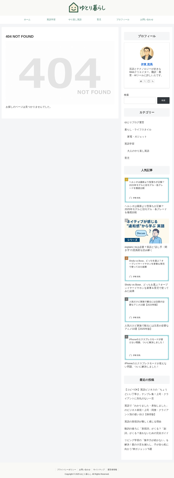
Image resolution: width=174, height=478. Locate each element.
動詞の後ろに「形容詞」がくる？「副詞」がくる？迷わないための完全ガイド (147, 430)
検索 (126, 95)
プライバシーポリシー (66, 469)
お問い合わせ (84, 469)
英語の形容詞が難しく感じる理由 (143, 421)
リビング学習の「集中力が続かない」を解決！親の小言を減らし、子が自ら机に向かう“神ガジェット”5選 (147, 444)
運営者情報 (112, 469)
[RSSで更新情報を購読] (152, 81)
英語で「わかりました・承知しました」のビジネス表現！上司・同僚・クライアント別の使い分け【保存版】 (147, 410)
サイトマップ (99, 469)
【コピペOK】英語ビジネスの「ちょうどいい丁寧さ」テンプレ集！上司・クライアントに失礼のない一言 (147, 394)
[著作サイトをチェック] (141, 81)
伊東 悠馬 (147, 64)
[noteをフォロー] (148, 81)
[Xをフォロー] (145, 81)
